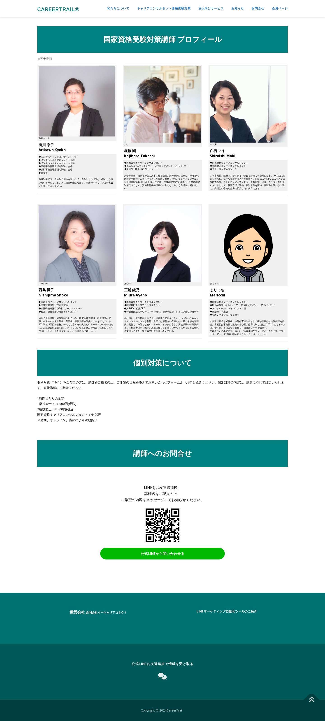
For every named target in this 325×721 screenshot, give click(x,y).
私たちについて (118, 8)
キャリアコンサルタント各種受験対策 (164, 8)
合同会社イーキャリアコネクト (106, 612)
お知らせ (237, 8)
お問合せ (258, 8)
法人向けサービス (211, 8)
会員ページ (280, 8)
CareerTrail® (58, 9)
